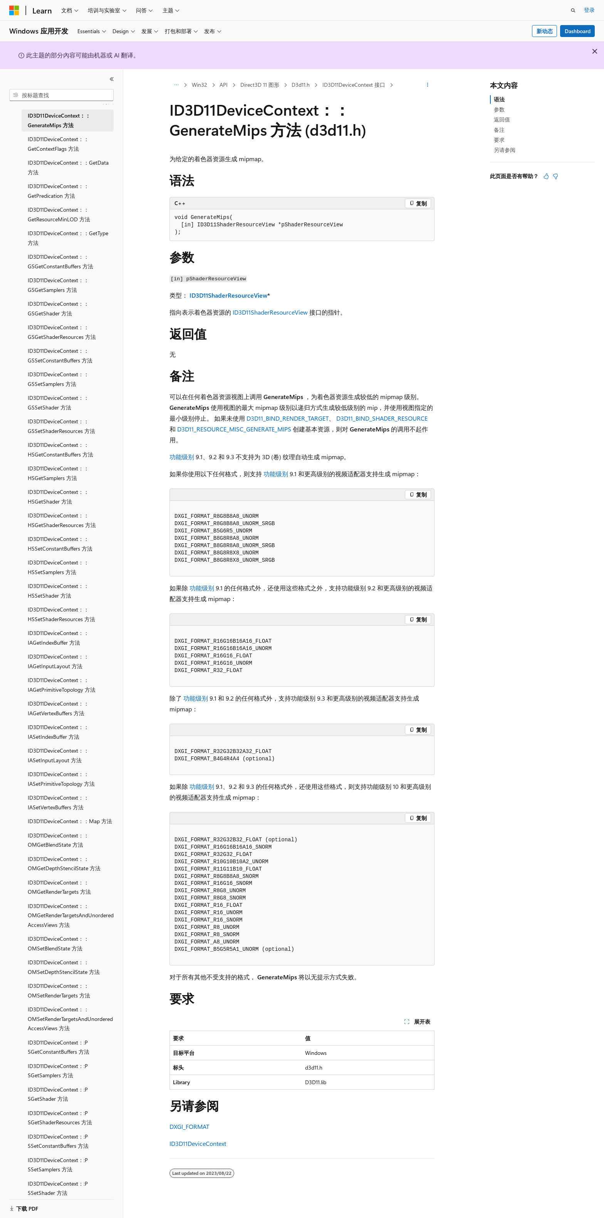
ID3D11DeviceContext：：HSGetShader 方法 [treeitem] (58, 496)
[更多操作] (428, 85)
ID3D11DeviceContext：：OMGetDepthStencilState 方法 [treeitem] (64, 863)
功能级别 (181, 457)
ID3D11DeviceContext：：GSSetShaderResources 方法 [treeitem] (61, 426)
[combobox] (61, 95)
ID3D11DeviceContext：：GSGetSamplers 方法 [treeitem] (58, 284)
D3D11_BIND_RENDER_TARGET (288, 418)
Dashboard (578, 31)
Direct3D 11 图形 (259, 84)
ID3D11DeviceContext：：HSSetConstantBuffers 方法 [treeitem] (60, 543)
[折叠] (112, 79)
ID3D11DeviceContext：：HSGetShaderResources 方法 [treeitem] (62, 520)
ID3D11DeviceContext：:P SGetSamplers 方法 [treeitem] (58, 1070)
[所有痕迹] (176, 85)
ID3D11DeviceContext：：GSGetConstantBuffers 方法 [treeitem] (60, 261)
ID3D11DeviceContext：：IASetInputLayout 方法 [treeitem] (58, 755)
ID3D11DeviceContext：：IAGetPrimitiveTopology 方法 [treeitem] (62, 684)
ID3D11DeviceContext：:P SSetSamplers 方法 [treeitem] (58, 1164)
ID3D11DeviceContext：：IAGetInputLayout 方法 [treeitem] (58, 661)
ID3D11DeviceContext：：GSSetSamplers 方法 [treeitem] (58, 379)
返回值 (502, 119)
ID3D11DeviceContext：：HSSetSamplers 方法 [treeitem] (58, 567)
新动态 (545, 31)
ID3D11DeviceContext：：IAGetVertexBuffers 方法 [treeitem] (58, 708)
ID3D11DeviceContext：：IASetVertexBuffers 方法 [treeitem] (58, 802)
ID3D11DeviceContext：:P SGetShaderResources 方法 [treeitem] (60, 1117)
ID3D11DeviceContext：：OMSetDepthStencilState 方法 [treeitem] (64, 967)
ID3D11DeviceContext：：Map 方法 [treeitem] (70, 821)
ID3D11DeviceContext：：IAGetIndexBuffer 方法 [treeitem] (58, 637)
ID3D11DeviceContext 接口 (353, 84)
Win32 (199, 84)
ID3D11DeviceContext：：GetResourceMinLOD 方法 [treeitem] (59, 214)
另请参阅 (504, 149)
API (224, 84)
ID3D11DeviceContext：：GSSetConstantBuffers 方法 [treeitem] (60, 355)
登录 (589, 9)
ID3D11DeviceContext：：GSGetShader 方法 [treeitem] (58, 308)
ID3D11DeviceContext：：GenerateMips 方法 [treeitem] (59, 120)
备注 (499, 129)
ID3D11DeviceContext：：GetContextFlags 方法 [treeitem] (58, 143)
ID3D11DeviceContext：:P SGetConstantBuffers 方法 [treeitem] (58, 1047)
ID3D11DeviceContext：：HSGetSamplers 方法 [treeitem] (58, 473)
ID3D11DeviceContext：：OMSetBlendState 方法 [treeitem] (58, 943)
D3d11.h (301, 84)
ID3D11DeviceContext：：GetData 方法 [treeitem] (68, 167)
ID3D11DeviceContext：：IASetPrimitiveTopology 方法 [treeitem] (61, 778)
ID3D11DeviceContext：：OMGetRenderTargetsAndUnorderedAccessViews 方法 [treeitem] (71, 915)
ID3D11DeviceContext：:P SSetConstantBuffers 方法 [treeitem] (58, 1141)
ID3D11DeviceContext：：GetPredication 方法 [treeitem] (58, 190)
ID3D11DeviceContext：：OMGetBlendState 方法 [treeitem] (58, 840)
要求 (499, 139)
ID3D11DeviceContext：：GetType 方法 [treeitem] (68, 237)
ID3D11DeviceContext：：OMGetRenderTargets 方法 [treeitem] (59, 887)
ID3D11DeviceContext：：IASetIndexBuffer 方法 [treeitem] (58, 731)
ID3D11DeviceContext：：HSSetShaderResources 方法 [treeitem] (61, 614)
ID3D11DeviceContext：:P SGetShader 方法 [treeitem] (58, 1094)
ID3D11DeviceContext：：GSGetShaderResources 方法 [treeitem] (62, 331)
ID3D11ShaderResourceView (228, 295)
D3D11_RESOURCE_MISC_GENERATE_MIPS (234, 429)
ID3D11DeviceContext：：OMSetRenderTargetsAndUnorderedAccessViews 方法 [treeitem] (70, 1019)
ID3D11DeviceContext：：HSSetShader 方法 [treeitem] (58, 590)
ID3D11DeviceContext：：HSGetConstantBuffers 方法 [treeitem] (60, 449)
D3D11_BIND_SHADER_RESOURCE (382, 418)
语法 (499, 99)
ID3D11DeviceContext (197, 1143)
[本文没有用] (555, 176)
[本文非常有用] (546, 176)
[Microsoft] (14, 10)
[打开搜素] (573, 10)
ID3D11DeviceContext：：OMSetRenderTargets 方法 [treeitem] (59, 990)
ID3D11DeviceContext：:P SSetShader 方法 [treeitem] (58, 1188)
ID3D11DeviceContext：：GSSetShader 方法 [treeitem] (58, 402)
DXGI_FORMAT (189, 1126)
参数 (499, 109)
